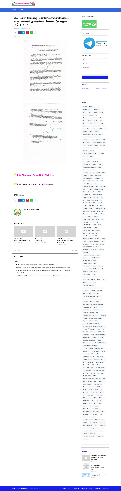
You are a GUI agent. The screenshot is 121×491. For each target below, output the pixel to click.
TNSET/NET (86, 400)
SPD (84, 362)
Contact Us (85, 91)
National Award (87, 266)
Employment (86, 200)
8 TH (103, 126)
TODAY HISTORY (87, 403)
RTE (103, 329)
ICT (97, 222)
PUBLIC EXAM (86, 310)
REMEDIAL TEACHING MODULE (91, 323)
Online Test (86, 279)
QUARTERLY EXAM (97, 310)
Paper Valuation (87, 282)
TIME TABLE (90, 395)
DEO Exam (94, 183)
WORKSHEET (86, 428)
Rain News (103, 315)
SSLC (98, 365)
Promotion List (87, 307)
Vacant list (102, 422)
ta (98, 373)
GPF (103, 211)
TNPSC (95, 398)
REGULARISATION (93, 321)
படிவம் (85, 433)
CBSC (92, 148)
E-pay (94, 192)
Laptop (85, 241)
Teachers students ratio (89, 387)
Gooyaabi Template (33, 488)
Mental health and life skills (90, 249)
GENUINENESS (98, 208)
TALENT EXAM (87, 376)
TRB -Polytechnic (96, 408)
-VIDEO (85, 107)
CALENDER (86, 148)
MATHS (102, 244)
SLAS (103, 351)
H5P (96, 214)
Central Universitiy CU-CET (90, 153)
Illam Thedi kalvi (87, 227)
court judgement (87, 178)
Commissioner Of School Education (92, 167)
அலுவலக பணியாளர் (97, 428)
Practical (85, 301)
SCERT (99, 332)
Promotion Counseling (97, 304)
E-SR (99, 192)
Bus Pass (102, 145)
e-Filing (89, 192)
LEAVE (102, 241)
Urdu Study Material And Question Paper (93, 419)
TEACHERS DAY (87, 384)
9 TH (88, 128)
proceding (18, 28)
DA (84, 183)
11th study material (88, 115)
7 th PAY (94, 126)
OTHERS (93, 279)
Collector (94, 164)
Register (85, 321)
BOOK (103, 139)
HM (93, 219)
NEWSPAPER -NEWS (93, 268)
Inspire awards (96, 230)
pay (95, 282)
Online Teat (99, 277)
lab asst (97, 238)
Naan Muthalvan (87, 263)
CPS (89, 181)
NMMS (96, 271)
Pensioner (85, 290)
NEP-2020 (101, 266)
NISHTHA (85, 271)
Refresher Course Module (95, 318)
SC (94, 332)
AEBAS (85, 131)
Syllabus (93, 373)
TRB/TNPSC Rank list (98, 411)
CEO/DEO (101, 153)
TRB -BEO (96, 406)
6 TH (84, 126)
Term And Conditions (100, 88)
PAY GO (101, 288)
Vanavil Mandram (87, 425)
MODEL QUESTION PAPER (89, 260)
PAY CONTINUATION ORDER (90, 288)
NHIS (102, 268)
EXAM (84, 205)
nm (91, 271)
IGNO (99, 225)
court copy (98, 175)
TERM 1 (99, 387)
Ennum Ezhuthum (93, 203)
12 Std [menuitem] (21, 10)
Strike (92, 367)
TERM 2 (85, 389)
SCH (104, 332)
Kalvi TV (95, 236)
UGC (84, 417)
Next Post (74, 250)
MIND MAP (86, 252)
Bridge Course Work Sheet (99, 142)
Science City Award (88, 343)
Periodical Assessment (89, 293)
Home (64, 488)
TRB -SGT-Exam (87, 411)
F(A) (97, 205)
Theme (19, 488)
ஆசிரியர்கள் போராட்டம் (89, 430)
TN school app (87, 398)
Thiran (102, 392)
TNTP (93, 400)
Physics (85, 299)
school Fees (86, 337)
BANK (89, 137)
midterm (101, 249)
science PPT (95, 345)
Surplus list (86, 373)
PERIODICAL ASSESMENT (97, 290)
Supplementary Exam (98, 370)
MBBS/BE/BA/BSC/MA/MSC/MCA (91, 247)
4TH (84, 123)
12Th (84, 120)
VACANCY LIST (93, 422)
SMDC (97, 354)
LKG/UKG (95, 244)
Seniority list (86, 351)
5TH (102, 123)
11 (89, 112)
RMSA (98, 329)
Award (101, 134)
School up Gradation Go (89, 340)
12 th (101, 118)
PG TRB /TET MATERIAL (89, 296)
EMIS (102, 197)
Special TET (90, 362)
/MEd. (90, 107)
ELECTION (95, 197)
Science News (86, 345)
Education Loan (87, 194)
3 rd (101, 120)
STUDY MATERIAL (100, 367)
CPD (84, 181)
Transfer (85, 406)
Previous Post (16, 250)
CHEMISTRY (90, 156)
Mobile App (86, 258)
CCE (97, 148)
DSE (84, 192)
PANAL (104, 279)
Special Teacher (100, 362)
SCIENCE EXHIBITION (100, 343)
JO (97, 233)
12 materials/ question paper (90, 118)
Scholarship (86, 334)
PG (98, 293)
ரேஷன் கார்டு (99, 436)
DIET (84, 189)
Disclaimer (98, 91)
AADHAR (94, 128)
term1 (96, 389)
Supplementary (87, 370)
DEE (88, 183)
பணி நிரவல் (92, 433)
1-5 (102, 109)
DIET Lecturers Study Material (95, 189)
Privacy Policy (86, 88)
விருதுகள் (85, 439)
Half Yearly (102, 214)
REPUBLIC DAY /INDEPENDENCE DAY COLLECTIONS (92, 327)
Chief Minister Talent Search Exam (92, 159)
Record (85, 318)
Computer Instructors (88, 172)
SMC (92, 354)
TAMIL (94, 376)
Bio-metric (85, 139)
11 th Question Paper (97, 112)
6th (89, 126)
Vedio (96, 425)
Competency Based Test (89, 170)
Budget (96, 145)
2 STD (89, 120)
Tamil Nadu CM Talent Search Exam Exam (94, 378)
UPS (94, 417)
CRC (93, 181)
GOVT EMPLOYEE (95, 211)
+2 (94, 107)
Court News (97, 178)
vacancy (85, 422)
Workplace (102, 425)
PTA (102, 307)
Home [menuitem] (14, 10)
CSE (97, 181)
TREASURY (86, 414)
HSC (102, 219)
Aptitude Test (86, 134)
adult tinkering (102, 128)
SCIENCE (100, 340)
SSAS (88, 365)
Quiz (97, 315)
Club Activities (86, 161)
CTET (102, 181)
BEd (94, 137)
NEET (94, 266)
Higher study (86, 219)
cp (102, 178)
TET (101, 389)
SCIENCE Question (88, 348)
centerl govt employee (88, 150)
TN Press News (99, 395)
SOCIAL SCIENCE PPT (88, 356)
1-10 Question (95, 109)
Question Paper (94, 312)
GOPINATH (86, 211)
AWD (84, 137)
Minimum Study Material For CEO (91, 255)
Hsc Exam (85, 222)
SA (91, 332)
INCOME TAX (86, 230)
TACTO (102, 373)
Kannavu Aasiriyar (88, 238)
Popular (84, 452)
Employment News (97, 200)
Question (85, 312)
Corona (85, 175)
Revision (85, 329)
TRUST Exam (94, 414)
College (100, 164)
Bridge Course (86, 142)
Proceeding (86, 304)
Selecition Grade (99, 348)
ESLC (102, 203)
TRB (91, 406)
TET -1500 (85, 392)
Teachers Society (97, 384)
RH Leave (92, 329)
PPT (101, 299)
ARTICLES (94, 134)
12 (96, 115)
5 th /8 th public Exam (93, 123)
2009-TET (95, 120)
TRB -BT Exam (86, 408)
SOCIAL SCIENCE (87, 359)
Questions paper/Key (88, 315)
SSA (84, 365)
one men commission (88, 277)
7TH (99, 126)
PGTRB (99, 296)
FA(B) (101, 205)
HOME (97, 219)
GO (104, 208)
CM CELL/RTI (96, 161)
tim (84, 395)
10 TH (84, 112)
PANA (98, 279)
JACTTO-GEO (86, 233)
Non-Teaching (86, 274)
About (69, 488)
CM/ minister (86, 164)
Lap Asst (103, 238)
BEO (98, 137)
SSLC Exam (86, 367)
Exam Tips (91, 205)
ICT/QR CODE (86, 225)
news (84, 268)
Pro (91, 301)
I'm (94, 222)
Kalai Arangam (87, 236)
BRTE (84, 145)
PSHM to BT (96, 307)
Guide (90, 214)
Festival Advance (87, 208)
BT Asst (90, 145)
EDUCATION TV (87, 197)
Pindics (91, 299)
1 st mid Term (86, 109)
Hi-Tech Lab (95, 216)
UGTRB (89, 417)
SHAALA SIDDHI (96, 351)
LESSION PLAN (87, 244)
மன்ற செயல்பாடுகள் (88, 436)
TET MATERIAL (94, 392)
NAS (95, 263)
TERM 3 (91, 389)
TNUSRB (99, 400)
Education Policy (97, 194)
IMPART (96, 227)
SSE (93, 365)
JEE (93, 233)
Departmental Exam (88, 186)
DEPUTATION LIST (100, 186)
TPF (95, 403)
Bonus (98, 139)
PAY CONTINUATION (88, 285)
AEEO (90, 131)
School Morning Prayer (97, 337)
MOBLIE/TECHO (95, 258)
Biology (92, 139)
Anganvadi (96, 131)
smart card (86, 354)
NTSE (93, 274)
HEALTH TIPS (86, 216)
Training (100, 403)
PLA (96, 299)
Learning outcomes (94, 241)
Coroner (91, 175)
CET (84, 156)
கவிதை (100, 430)
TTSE (101, 414)
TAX (100, 381)
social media (100, 356)
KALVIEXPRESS (35, 209)
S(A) (87, 332)
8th (84, 128)
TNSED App (102, 398)
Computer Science (100, 172)
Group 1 (85, 214)
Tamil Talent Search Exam (89, 381)
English (85, 203)
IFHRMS (94, 225)
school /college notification (98, 334)
